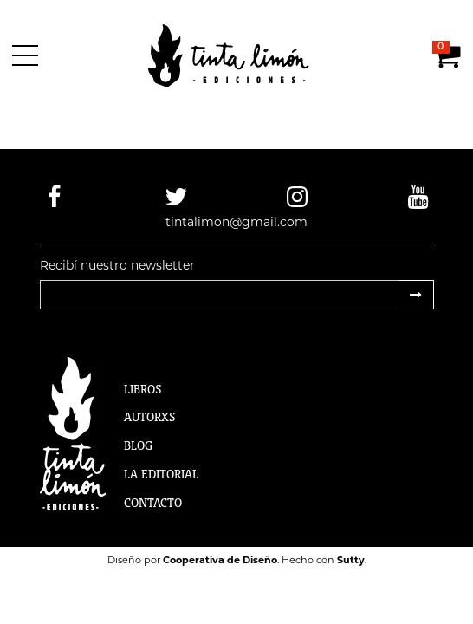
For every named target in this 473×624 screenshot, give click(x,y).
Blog (138, 445)
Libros (143, 389)
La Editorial (161, 474)
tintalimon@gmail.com (236, 222)
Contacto (153, 503)
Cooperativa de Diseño (220, 560)
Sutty (351, 560)
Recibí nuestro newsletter (117, 265)
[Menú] (28, 55)
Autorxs (150, 417)
